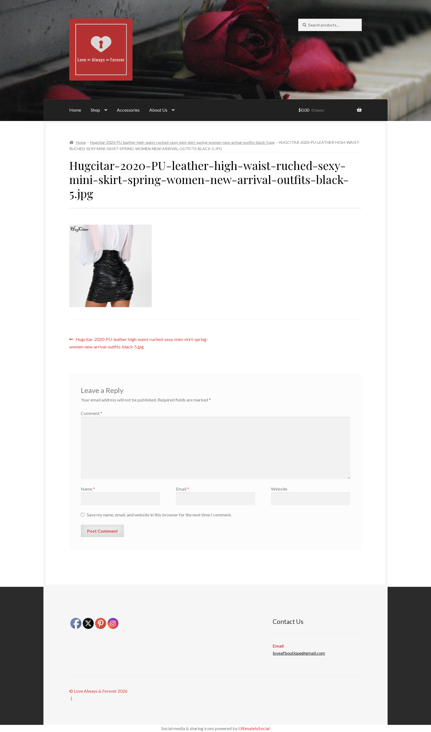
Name (88, 488)
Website (279, 488)
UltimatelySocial (254, 728)
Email (182, 488)
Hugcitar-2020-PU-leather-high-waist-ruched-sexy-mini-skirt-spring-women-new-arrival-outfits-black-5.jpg (182, 142)
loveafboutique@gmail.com (299, 653)
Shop (95, 109)
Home (75, 109)
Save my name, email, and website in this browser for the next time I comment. (159, 514)
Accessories (128, 109)
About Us (158, 109)
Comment (91, 413)
